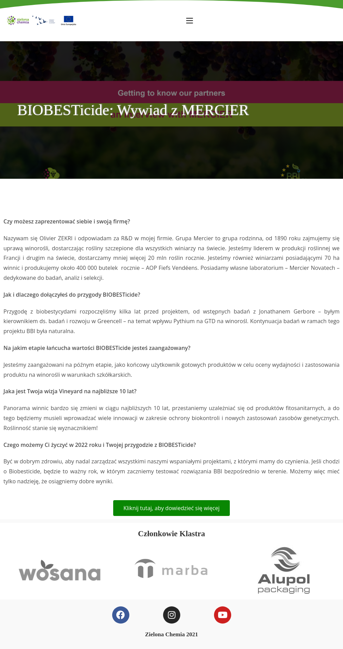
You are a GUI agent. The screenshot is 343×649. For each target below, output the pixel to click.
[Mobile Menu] (189, 20)
